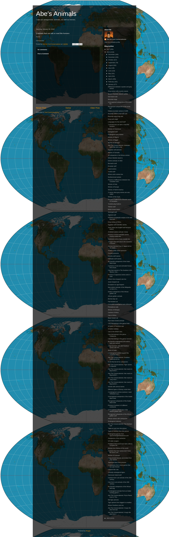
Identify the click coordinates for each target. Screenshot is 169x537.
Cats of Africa (112, 315)
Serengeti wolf (112, 212)
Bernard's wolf (112, 163)
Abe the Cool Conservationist (116, 39)
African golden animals (115, 296)
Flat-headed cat (113, 301)
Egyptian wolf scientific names (117, 225)
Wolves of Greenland (114, 129)
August (110, 65)
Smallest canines (113, 329)
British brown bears (114, 209)
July (109, 68)
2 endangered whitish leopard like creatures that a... (118, 354)
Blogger (88, 531)
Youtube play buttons (114, 204)
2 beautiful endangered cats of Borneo (120, 304)
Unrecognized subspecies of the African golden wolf (118, 410)
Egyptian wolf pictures (114, 150)
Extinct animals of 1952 (115, 161)
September (112, 62)
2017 (108, 49)
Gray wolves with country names (118, 91)
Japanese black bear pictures (117, 462)
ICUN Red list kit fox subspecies (118, 362)
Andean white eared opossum (117, 250)
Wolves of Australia (114, 455)
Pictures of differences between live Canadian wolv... (119, 180)
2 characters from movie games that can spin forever (119, 466)
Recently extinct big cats (115, 116)
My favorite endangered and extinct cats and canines (119, 342)
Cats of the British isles (115, 331)
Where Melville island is (115, 158)
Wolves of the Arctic (114, 197)
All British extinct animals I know (118, 232)
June (110, 71)
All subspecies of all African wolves (119, 155)
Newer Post (41, 108)
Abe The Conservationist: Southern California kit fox (119, 358)
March (110, 79)
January (111, 84)
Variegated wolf (112, 132)
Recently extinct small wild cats (117, 113)
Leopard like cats (113, 469)
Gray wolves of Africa (114, 222)
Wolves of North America (115, 190)
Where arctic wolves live (115, 174)
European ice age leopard (116, 284)
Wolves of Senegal (114, 142)
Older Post (95, 108)
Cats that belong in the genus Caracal (119, 339)
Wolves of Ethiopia (113, 310)
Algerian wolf (112, 215)
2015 (108, 518)
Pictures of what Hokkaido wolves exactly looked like (118, 235)
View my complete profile (112, 42)
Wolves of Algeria (113, 137)
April (110, 76)
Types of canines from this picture (118, 431)
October (111, 60)
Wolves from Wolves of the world (118, 448)
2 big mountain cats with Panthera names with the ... (118, 346)
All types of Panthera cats (116, 326)
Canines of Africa (113, 312)
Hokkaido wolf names (114, 259)
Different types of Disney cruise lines (119, 389)
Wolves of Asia (112, 184)
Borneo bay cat (112, 299)
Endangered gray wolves (115, 134)
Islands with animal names (116, 386)
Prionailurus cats (113, 307)
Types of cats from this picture (117, 428)
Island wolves (112, 169)
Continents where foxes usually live (119, 239)
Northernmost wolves (114, 177)
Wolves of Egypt (113, 140)
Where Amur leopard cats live (117, 279)
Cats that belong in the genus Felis (118, 323)
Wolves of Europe (113, 187)
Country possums (113, 253)
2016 (108, 52)
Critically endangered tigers (116, 472)
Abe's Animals (56, 13)
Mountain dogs (112, 99)
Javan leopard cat (113, 282)
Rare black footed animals (116, 320)
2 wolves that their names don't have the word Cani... (119, 451)
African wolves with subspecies (117, 418)
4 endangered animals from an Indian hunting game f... (119, 491)
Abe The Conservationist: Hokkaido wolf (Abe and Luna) (119, 146)
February (111, 81)
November (111, 57)
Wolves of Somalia (113, 152)
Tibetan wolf (111, 207)
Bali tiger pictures (113, 500)
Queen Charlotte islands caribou (118, 94)
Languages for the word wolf (116, 122)
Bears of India (112, 350)
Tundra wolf (111, 171)
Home (68, 108)
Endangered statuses (114, 421)
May (109, 73)
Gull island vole (112, 96)
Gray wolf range (113, 119)
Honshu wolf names (114, 256)
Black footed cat (113, 318)
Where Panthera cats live (116, 505)
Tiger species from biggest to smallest (119, 502)
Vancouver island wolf (114, 475)
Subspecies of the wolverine (116, 438)
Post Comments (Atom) (52, 112)
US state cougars (113, 441)
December (111, 54)
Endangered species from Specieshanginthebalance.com (118, 434)
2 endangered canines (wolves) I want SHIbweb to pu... (119, 393)
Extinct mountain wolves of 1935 (118, 111)
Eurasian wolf (112, 166)
